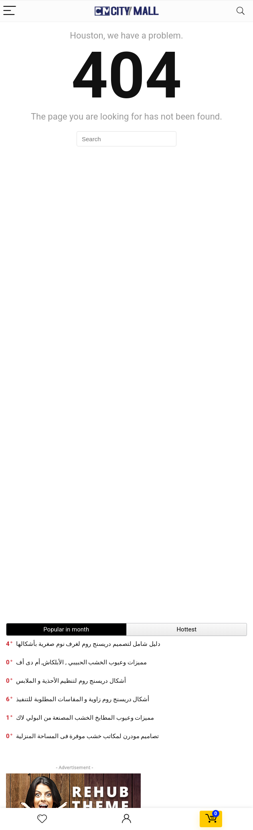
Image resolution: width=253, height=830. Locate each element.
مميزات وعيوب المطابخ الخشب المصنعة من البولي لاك (85, 717)
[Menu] (9, 11)
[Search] (240, 11)
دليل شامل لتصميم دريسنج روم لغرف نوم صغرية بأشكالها (88, 643)
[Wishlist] (42, 819)
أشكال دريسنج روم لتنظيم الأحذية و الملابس (70, 680)
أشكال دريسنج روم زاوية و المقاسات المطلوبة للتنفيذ (82, 699)
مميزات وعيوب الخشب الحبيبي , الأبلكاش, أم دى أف (81, 662)
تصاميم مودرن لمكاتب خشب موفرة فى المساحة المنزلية (87, 736)
